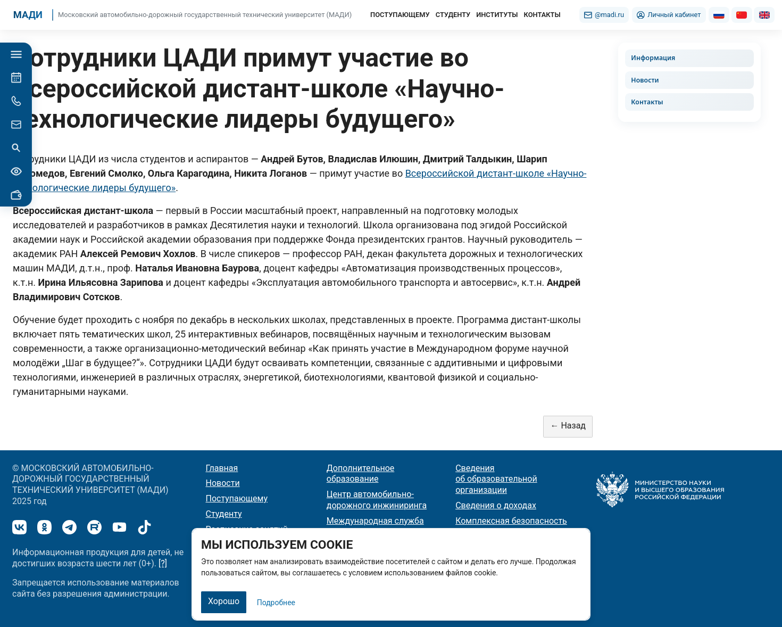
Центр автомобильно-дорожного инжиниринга (377, 499)
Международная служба (375, 521)
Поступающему (237, 498)
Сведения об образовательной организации (496, 479)
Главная (222, 468)
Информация (653, 57)
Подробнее (276, 602)
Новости (645, 80)
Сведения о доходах (495, 505)
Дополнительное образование (360, 473)
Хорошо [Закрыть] (223, 601)
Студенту (224, 514)
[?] (163, 563)
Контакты (647, 101)
